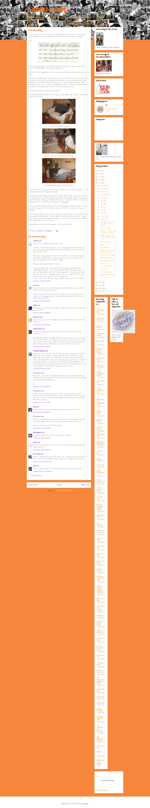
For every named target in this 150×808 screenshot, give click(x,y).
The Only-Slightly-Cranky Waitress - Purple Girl (100, 589)
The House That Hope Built (100, 718)
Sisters (102, 245)
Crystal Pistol (37, 329)
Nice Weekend (104, 248)
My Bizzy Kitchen (99, 327)
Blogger (86, 804)
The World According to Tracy (100, 578)
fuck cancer (100, 756)
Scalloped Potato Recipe (107, 275)
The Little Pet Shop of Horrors (100, 648)
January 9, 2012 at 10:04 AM (42, 462)
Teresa (35, 442)
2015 (100, 174)
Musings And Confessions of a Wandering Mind (100, 432)
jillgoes (99, 459)
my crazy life (100, 452)
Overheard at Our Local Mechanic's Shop (107, 251)
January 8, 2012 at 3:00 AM (42, 347)
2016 (100, 171)
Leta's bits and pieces (100, 632)
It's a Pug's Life (100, 656)
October (102, 192)
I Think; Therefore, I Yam (100, 390)
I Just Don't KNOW (106, 266)
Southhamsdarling (39, 351)
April (102, 210)
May (101, 207)
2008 (100, 291)
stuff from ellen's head (100, 319)
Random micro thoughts (99, 350)
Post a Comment (36, 476)
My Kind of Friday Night (107, 255)
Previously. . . (104, 264)
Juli (34, 285)
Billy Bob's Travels (100, 421)
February (103, 216)
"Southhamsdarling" (100, 335)
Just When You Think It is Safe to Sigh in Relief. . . (108, 224)
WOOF (99, 752)
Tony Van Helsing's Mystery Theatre (100, 507)
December (103, 186)
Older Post (85, 485)
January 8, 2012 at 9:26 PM (42, 438)
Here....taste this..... (100, 747)
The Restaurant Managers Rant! (100, 681)
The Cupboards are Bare (107, 261)
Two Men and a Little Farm (100, 311)
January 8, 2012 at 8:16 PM (41, 412)
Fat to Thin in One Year (100, 532)
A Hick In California (100, 570)
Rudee (35, 305)
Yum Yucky (36, 454)
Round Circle (101, 616)
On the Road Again (101, 359)
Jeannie (35, 241)
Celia (34, 466)
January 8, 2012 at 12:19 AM (42, 325)
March (102, 213)
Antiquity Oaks (99, 539)
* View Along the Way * (100, 489)
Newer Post (33, 485)
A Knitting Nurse (100, 664)
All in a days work (101, 547)
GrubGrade (100, 366)
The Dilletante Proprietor (100, 738)
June (102, 204)
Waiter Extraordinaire (101, 472)
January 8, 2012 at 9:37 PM (42, 450)
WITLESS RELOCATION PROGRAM (101, 443)
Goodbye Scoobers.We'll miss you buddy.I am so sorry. (108, 237)
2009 (100, 288)
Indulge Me (103, 269)
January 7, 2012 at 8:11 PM (41, 301)
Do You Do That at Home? (100, 623)
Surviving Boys (100, 555)
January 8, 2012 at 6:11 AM (41, 369)
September (104, 195)
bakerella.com (100, 342)
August (102, 198)
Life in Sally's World (101, 481)
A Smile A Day (100, 498)
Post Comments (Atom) (63, 491)
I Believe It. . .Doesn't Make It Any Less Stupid (108, 232)
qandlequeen (37, 432)
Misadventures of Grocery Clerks (101, 762)
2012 (100, 183)
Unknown (36, 317)
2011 (99, 282)
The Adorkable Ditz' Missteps (100, 728)
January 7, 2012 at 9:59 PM (42, 313)
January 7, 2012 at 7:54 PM (42, 281)
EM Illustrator (100, 524)
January (103, 219)
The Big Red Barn (100, 690)
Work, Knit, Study (100, 562)
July (101, 201)
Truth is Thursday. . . (106, 228)
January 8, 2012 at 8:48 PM (42, 428)
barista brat (100, 703)
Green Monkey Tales (99, 412)
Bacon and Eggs (100, 599)
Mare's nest (100, 697)
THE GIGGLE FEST (100, 516)
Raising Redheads (100, 710)
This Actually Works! (106, 258)
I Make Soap (47, 10)
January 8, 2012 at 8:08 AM (42, 387)
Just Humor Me (100, 382)
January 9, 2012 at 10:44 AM (42, 471)
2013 (100, 180)
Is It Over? (103, 278)
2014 (100, 177)
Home (59, 485)
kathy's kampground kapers (101, 373)
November (103, 189)
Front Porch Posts (100, 639)
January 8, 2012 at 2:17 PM (41, 403)
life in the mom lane (100, 672)
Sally (34, 407)
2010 (100, 285)
